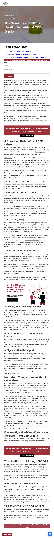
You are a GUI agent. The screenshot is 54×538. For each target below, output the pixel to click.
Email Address (8, 69)
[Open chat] (50, 534)
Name (6, 63)
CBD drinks (8, 158)
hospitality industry (29, 80)
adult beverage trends (16, 85)
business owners (28, 97)
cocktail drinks (17, 147)
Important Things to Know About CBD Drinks (21, 54)
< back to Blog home (11, 16)
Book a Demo (7, 534)
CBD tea (7, 428)
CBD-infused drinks (25, 82)
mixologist (38, 398)
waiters (28, 277)
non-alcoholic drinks (32, 240)
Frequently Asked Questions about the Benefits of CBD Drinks (27, 57)
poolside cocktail (13, 213)
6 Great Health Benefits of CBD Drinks (19, 51)
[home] (5, 3)
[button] (50, 3)
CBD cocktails (16, 106)
